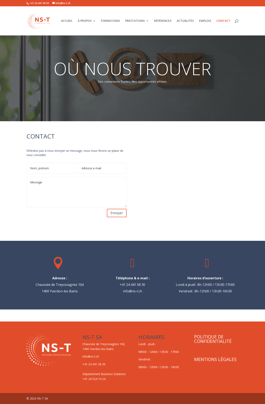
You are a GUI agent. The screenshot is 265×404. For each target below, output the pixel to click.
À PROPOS (85, 21)
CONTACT (223, 21)
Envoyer (117, 213)
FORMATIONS (110, 21)
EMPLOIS (205, 21)
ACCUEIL (66, 21)
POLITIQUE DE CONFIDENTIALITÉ (213, 339)
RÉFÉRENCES (162, 21)
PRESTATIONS (135, 21)
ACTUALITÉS (185, 21)
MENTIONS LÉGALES (215, 359)
